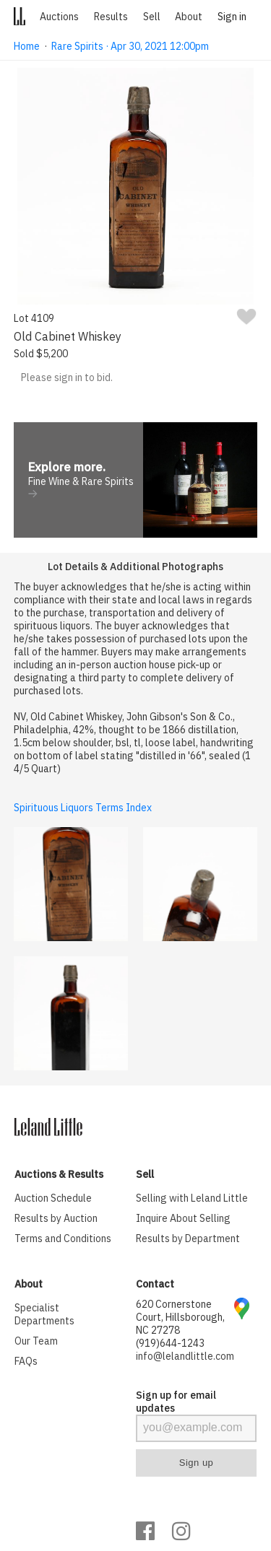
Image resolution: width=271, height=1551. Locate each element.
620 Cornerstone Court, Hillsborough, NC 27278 (180, 1317)
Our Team (36, 1340)
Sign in (232, 16)
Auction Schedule (53, 1198)
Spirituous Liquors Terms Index (83, 807)
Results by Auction (56, 1218)
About (188, 16)
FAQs (26, 1361)
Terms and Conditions (62, 1238)
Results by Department (188, 1238)
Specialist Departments (44, 1314)
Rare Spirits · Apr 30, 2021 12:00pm (130, 46)
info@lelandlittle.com (185, 1356)
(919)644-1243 (170, 1343)
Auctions (59, 16)
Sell (151, 16)
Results (111, 16)
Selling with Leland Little (192, 1198)
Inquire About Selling (183, 1218)
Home (27, 46)
